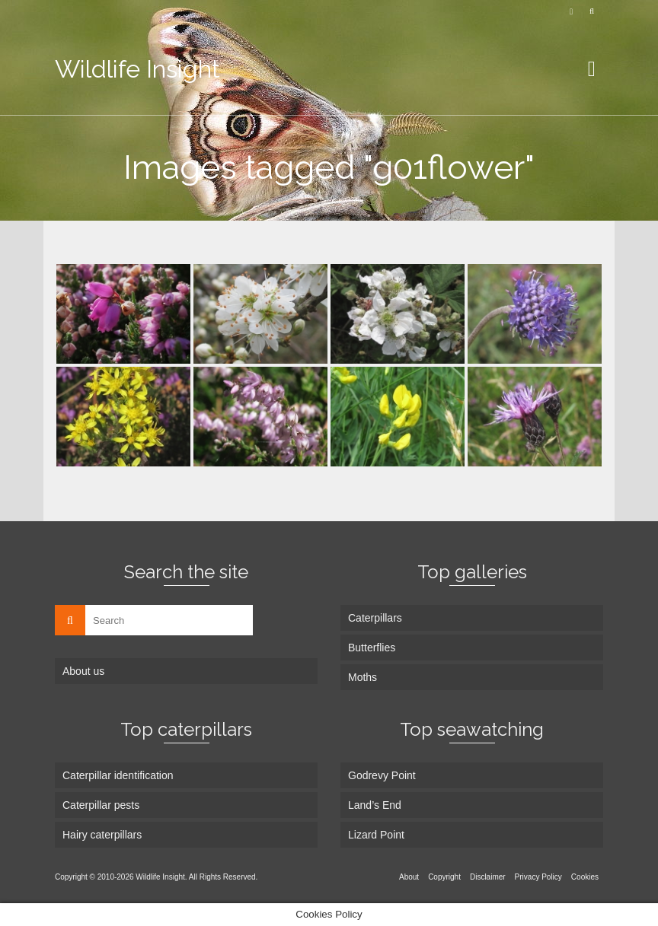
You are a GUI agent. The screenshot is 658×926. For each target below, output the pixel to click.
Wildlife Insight (137, 69)
